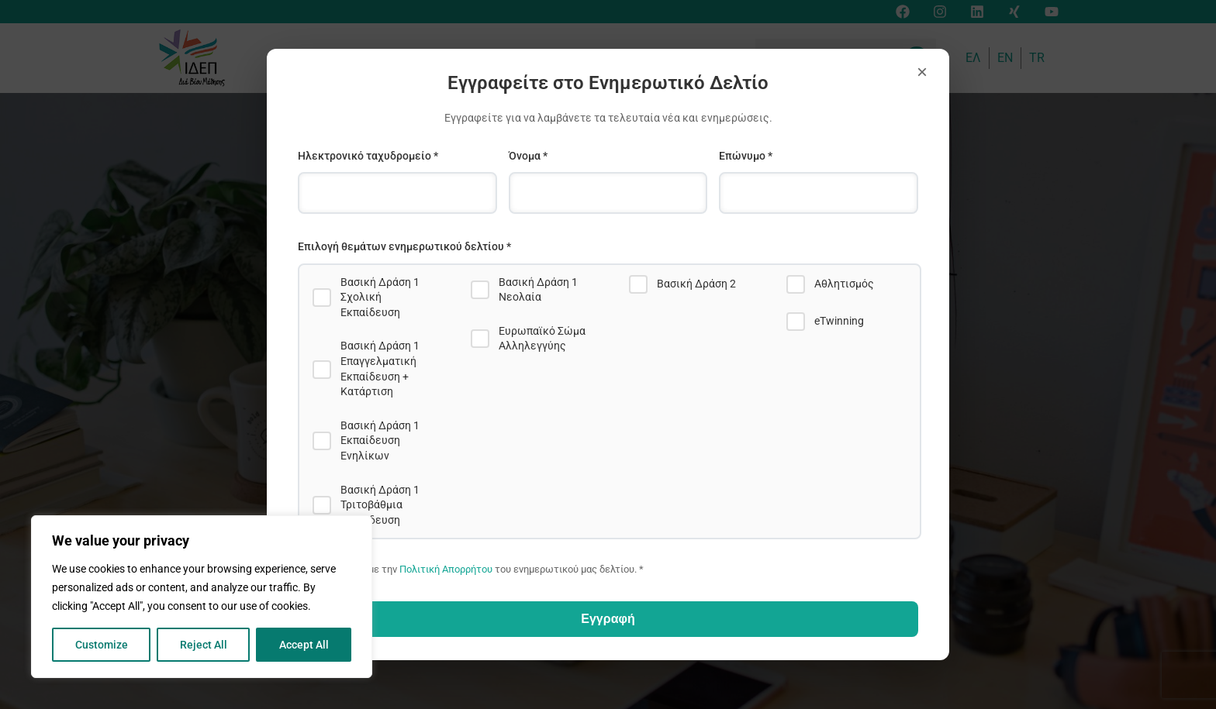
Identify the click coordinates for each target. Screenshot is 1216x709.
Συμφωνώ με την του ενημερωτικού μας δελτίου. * (482, 569)
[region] (201, 596)
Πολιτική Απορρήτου (445, 569)
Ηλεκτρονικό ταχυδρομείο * (368, 156)
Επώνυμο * (745, 156)
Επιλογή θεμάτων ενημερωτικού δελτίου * (404, 246)
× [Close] (922, 71)
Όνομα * (528, 156)
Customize (101, 644)
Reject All (203, 644)
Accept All (304, 644)
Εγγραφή (607, 618)
